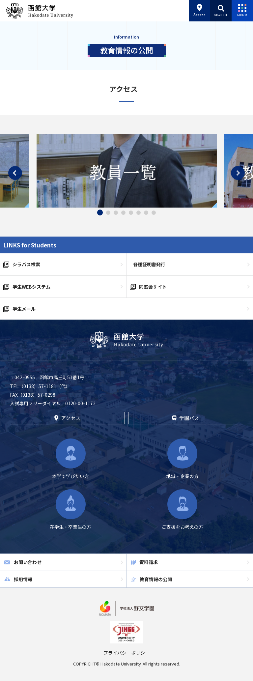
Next (238, 173)
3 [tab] (116, 213)
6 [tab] (138, 213)
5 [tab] (131, 213)
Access (199, 10)
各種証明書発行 (149, 264)
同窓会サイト (153, 286)
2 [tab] (108, 213)
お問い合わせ (28, 562)
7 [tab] (146, 213)
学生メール (24, 308)
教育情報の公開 (156, 579)
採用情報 (23, 579)
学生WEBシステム (31, 286)
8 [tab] (154, 213)
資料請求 (148, 562)
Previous (15, 173)
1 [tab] (100, 212)
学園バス (185, 417)
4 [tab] (123, 213)
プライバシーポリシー (126, 652)
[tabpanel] (127, 170)
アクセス (67, 417)
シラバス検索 (26, 264)
